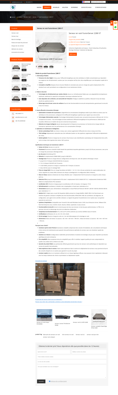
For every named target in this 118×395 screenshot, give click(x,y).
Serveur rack (27, 17)
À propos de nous (100, 7)
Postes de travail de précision (20, 42)
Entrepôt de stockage (41, 261)
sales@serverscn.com (17, 2)
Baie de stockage (16, 39)
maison (39, 7)
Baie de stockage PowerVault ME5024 (26, 65)
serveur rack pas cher (93, 334)
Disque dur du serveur (18, 46)
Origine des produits (75, 39)
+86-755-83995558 (20, 121)
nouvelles (56, 7)
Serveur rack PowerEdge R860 (26, 95)
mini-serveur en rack (68, 334)
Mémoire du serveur (17, 49)
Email (73, 54)
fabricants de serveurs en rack (51, 334)
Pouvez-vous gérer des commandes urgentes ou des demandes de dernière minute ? (58, 302)
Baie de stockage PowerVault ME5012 (26, 76)
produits (47, 7)
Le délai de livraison (74, 42)
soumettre (41, 381)
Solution (65, 7)
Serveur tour (15, 36)
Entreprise (74, 7)
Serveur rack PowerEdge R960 (26, 85)
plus (24, 70)
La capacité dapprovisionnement (78, 44)
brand (71, 37)
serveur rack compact (49, 337)
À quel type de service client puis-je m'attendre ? (48, 299)
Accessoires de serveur (18, 52)
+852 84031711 (29, 2)
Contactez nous (86, 7)
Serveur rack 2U (80, 334)
